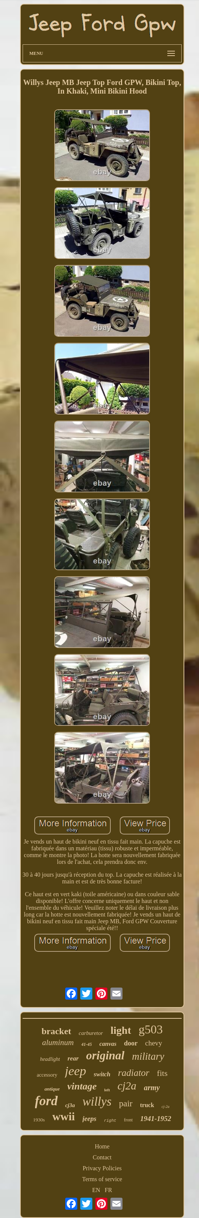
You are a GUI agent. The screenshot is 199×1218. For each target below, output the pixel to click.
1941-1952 (155, 1119)
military (148, 1056)
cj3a (70, 1105)
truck (147, 1105)
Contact (102, 1157)
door (131, 1043)
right (110, 1120)
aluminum (58, 1042)
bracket (56, 1031)
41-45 (86, 1044)
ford (46, 1101)
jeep (75, 1071)
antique (52, 1089)
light (120, 1030)
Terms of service (102, 1179)
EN (96, 1190)
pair (126, 1103)
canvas (108, 1044)
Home (102, 1146)
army (152, 1087)
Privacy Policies (102, 1168)
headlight (50, 1059)
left (107, 1090)
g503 (151, 1029)
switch (102, 1074)
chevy (153, 1043)
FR (108, 1190)
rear (72, 1058)
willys (97, 1101)
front (128, 1120)
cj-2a (166, 1106)
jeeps (89, 1119)
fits (162, 1073)
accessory (47, 1075)
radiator (133, 1073)
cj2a (127, 1086)
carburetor (91, 1033)
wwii (63, 1116)
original (105, 1055)
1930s (39, 1120)
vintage (82, 1086)
